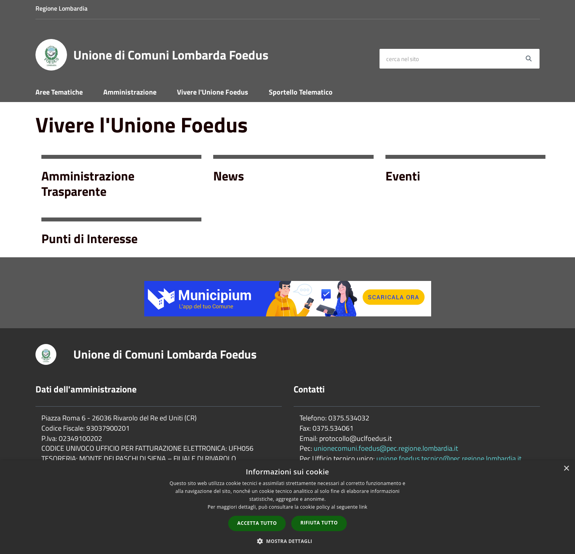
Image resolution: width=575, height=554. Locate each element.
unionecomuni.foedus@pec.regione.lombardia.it (386, 448)
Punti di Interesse (89, 238)
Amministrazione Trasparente (87, 183)
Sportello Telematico (301, 92)
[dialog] (287, 507)
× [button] (566, 469)
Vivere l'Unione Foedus (212, 92)
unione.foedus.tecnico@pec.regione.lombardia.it (448, 458)
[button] (288, 541)
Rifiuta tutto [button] (319, 522)
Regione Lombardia (61, 8)
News (228, 175)
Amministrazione (129, 92)
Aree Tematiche (59, 92)
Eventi (402, 175)
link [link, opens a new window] (363, 507)
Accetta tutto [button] (257, 523)
